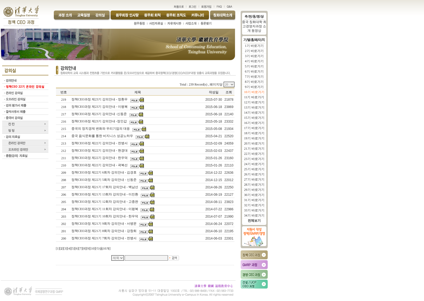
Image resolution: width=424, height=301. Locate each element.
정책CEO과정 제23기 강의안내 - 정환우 (99, 99)
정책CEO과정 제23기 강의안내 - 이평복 (99, 107)
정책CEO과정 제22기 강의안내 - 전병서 (99, 143)
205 (63, 202)
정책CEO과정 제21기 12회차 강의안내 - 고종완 (105, 202)
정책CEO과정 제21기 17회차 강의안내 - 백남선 (105, 187)
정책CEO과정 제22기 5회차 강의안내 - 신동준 (104, 180)
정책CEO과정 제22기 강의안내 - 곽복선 (99, 165)
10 (92, 248)
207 (63, 187)
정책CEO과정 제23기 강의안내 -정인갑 (99, 121)
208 (63, 180)
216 (63, 121)
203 (63, 216)
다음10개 (103, 248)
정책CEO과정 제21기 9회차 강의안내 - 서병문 (104, 223)
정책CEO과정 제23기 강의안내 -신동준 (99, 114)
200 (63, 238)
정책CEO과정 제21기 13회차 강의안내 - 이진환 (105, 194)
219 (63, 100)
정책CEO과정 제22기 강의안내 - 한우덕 (99, 158)
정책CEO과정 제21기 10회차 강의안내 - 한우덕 (105, 216)
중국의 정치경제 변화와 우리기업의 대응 (101, 128)
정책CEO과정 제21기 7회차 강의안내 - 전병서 (104, 238)
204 (63, 209)
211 (63, 158)
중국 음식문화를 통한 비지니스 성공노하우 (102, 136)
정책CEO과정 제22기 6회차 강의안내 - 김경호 (104, 172)
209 (63, 173)
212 (63, 151)
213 (63, 143)
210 (63, 165)
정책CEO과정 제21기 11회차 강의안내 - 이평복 (105, 209)
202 (63, 224)
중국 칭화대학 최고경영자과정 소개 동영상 (254, 26)
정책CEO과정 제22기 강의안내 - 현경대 (99, 150)
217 (63, 114)
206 (63, 195)
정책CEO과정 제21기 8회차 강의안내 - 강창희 (104, 231)
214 (63, 136)
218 (63, 107)
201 (63, 231)
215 (63, 129)
